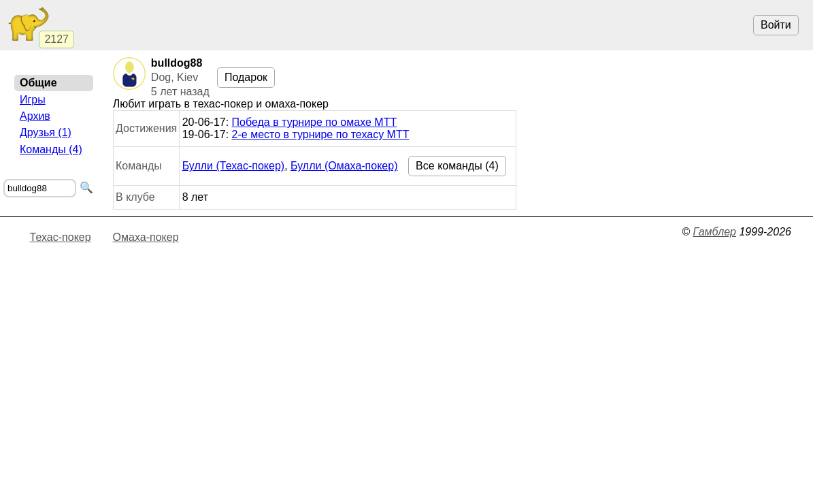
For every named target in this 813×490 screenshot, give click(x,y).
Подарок (246, 77)
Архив (35, 116)
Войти (776, 25)
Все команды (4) (457, 166)
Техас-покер (60, 237)
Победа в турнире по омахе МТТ (314, 122)
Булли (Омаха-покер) (344, 166)
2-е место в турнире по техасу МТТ (321, 134)
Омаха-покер (146, 237)
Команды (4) (51, 149)
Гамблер (714, 232)
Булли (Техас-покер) (233, 166)
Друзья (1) (45, 132)
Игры (33, 99)
